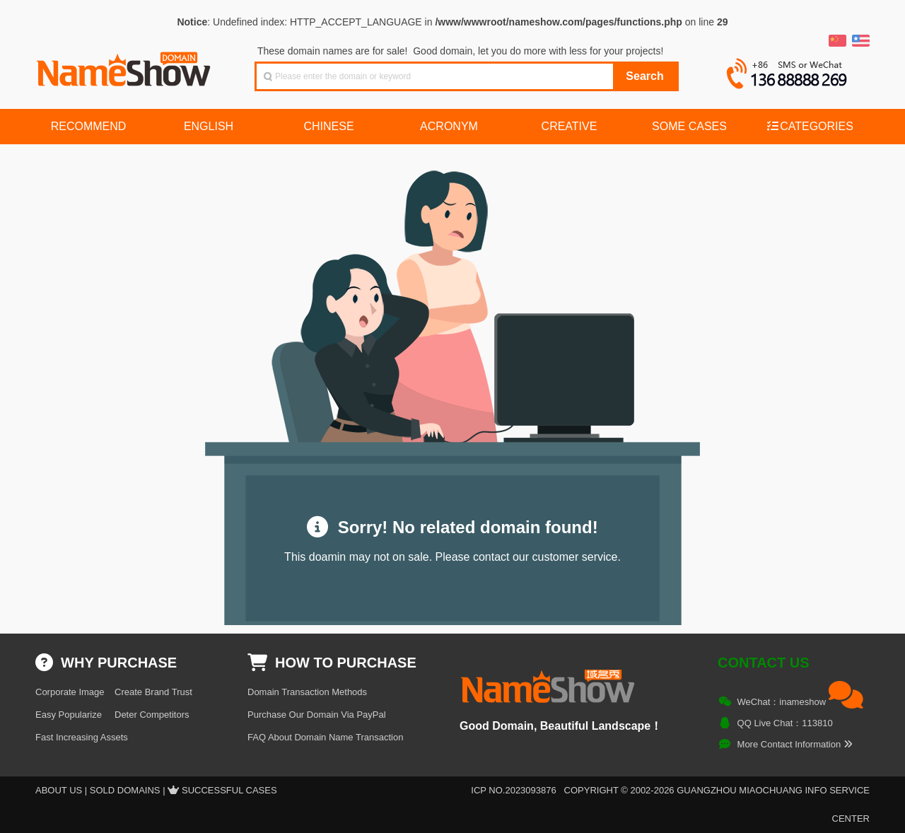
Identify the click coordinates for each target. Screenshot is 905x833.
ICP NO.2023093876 (513, 790)
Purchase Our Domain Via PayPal (316, 714)
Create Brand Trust (153, 692)
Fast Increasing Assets (81, 737)
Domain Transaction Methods (307, 692)
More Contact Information (795, 744)
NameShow (125, 65)
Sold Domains (125, 790)
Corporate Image (70, 692)
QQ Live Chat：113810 (785, 723)
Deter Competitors (152, 714)
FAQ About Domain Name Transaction (325, 737)
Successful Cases (229, 790)
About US (58, 790)
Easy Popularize (68, 714)
